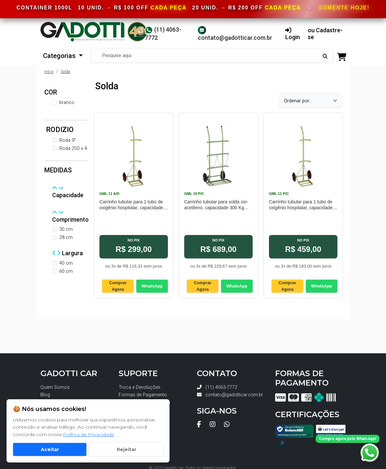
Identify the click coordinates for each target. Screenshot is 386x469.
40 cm (66, 263)
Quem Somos (55, 387)
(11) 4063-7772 (217, 387)
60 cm (66, 271)
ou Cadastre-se (325, 34)
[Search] (212, 55)
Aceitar (50, 449)
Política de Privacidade (88, 434)
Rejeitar (126, 449)
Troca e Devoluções (139, 387)
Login (292, 34)
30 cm (66, 229)
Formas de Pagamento (143, 395)
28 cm (66, 237)
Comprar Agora (117, 286)
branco (66, 102)
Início (48, 71)
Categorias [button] (60, 56)
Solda (65, 71)
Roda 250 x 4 (73, 148)
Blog (45, 395)
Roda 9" (67, 140)
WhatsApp (151, 286)
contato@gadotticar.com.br (230, 395)
